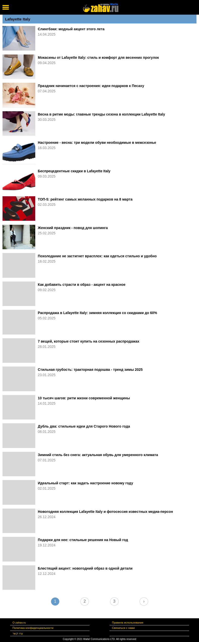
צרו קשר (18, 633)
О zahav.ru (19, 622)
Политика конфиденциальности (33, 627)
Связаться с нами (123, 627)
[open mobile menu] (6, 7)
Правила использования (127, 622)
